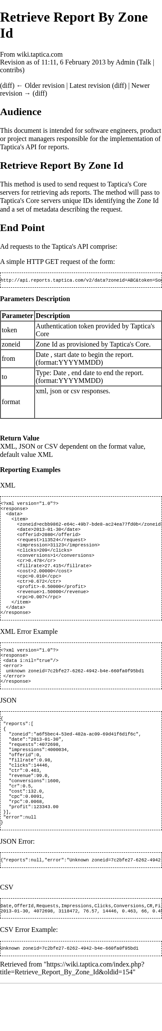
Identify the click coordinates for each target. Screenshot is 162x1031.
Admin (125, 62)
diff (7, 85)
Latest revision (90, 85)
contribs (11, 70)
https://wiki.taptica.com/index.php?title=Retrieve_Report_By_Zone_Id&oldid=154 (72, 1015)
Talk (145, 62)
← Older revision (40, 85)
